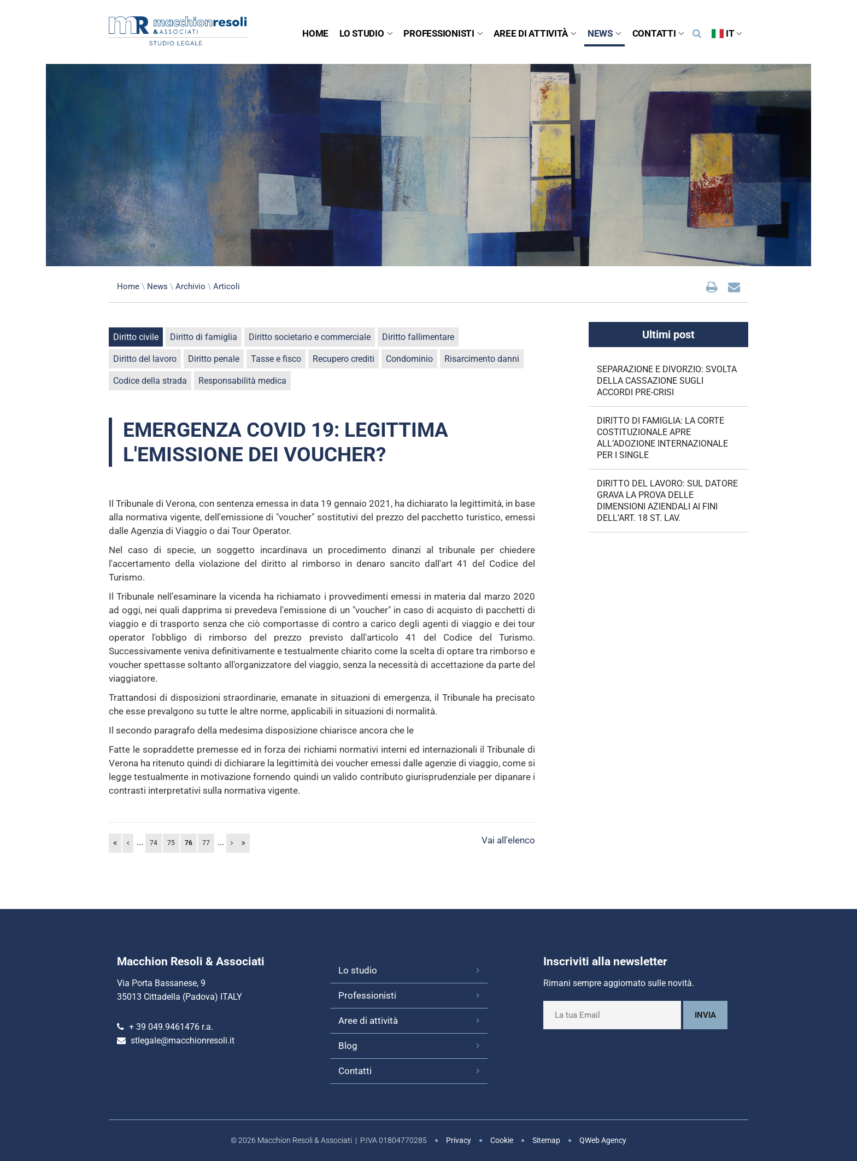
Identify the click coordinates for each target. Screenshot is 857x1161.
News (604, 33)
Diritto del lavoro (145, 359)
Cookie (501, 1140)
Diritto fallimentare (418, 337)
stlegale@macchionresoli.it (182, 1040)
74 (153, 843)
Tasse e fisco (276, 359)
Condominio (409, 359)
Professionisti (443, 33)
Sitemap (546, 1140)
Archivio (190, 286)
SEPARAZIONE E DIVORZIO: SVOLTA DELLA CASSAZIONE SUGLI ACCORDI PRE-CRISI (667, 380)
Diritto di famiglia (203, 337)
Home (315, 33)
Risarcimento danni (481, 359)
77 (206, 843)
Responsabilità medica (242, 381)
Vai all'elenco (508, 840)
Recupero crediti (343, 359)
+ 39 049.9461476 (164, 1027)
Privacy (458, 1140)
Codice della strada (150, 381)
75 (171, 843)
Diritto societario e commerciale (310, 337)
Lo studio (365, 33)
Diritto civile (136, 337)
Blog (347, 1045)
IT (727, 33)
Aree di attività (535, 33)
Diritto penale (213, 359)
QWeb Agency (602, 1140)
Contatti (658, 33)
